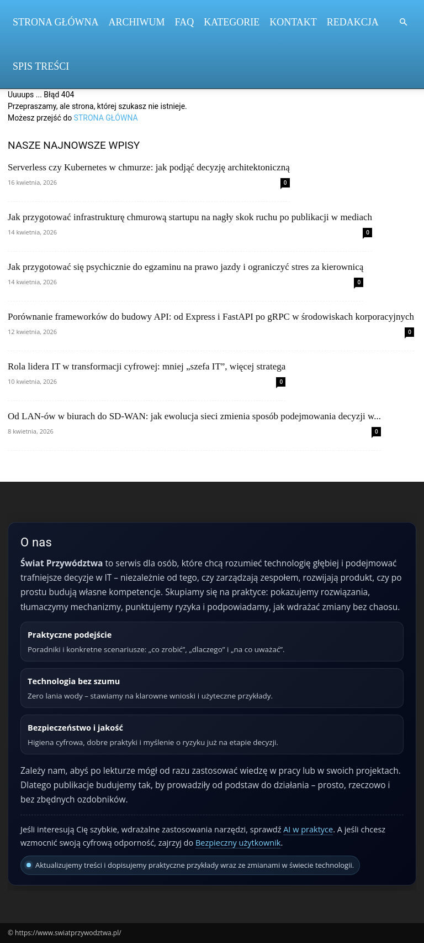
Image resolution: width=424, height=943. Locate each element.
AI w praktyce (308, 829)
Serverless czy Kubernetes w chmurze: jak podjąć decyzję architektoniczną (149, 167)
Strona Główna (56, 22)
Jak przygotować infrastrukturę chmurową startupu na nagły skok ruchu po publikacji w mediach (190, 217)
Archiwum (137, 22)
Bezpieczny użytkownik (238, 842)
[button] (403, 22)
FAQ (184, 22)
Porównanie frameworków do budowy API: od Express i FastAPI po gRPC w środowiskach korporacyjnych (211, 316)
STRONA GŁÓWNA (106, 117)
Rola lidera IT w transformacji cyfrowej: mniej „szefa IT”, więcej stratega (146, 366)
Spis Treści (41, 66)
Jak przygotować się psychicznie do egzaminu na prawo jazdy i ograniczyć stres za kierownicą (185, 267)
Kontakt (293, 22)
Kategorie (231, 22)
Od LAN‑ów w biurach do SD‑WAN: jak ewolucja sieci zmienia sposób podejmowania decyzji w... (194, 416)
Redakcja (353, 22)
